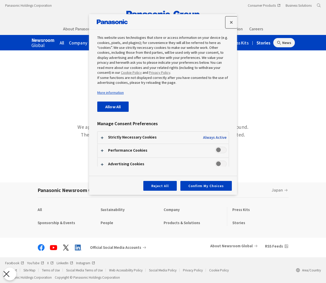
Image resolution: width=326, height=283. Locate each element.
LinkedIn (65, 263)
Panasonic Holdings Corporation (28, 5)
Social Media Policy (163, 270)
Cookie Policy (219, 270)
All (62, 42)
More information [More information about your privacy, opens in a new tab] (110, 92)
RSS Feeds (274, 246)
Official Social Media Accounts (115, 247)
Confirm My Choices (206, 186)
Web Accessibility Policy (126, 270)
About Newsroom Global (231, 245)
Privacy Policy (193, 270)
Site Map (29, 270)
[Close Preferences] (9, 274)
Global (43, 43)
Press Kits (240, 42)
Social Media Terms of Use (84, 270)
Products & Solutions (182, 222)
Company (78, 42)
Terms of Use (51, 270)
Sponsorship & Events (56, 222)
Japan (277, 190)
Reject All (160, 186)
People (107, 222)
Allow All (113, 106)
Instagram (85, 263)
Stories (263, 42)
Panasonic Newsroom (70, 190)
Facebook (14, 263)
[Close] (231, 22)
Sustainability (113, 209)
